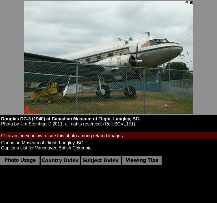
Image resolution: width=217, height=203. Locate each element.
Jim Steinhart (33, 124)
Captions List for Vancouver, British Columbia (46, 147)
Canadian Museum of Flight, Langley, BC (42, 142)
